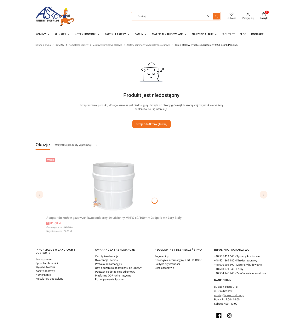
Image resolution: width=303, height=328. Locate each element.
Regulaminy (162, 256)
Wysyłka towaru (45, 267)
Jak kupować (44, 259)
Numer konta (43, 274)
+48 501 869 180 (224, 260)
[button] (216, 16)
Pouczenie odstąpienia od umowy (115, 271)
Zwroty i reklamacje (106, 256)
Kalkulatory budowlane (49, 278)
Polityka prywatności (167, 263)
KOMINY (59, 45)
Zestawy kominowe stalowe (107, 45)
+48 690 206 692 (224, 264)
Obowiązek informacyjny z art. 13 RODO (179, 260)
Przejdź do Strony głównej (151, 124)
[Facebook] (218, 315)
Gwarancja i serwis (106, 260)
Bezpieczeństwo (164, 267)
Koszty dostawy (45, 270)
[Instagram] (229, 315)
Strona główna (43, 45)
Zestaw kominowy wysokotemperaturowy (148, 45)
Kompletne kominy (79, 45)
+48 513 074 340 (224, 269)
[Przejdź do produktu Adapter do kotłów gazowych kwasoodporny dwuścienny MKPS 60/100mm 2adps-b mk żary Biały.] (114, 185)
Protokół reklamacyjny (108, 263)
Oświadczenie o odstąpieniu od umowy (118, 267)
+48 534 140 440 (224, 273)
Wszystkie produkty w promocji (75, 145)
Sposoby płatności (47, 263)
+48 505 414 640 (224, 256)
